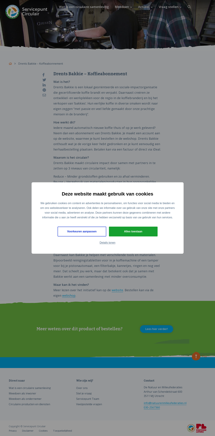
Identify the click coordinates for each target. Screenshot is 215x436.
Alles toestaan (133, 231)
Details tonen (107, 242)
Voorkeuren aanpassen (82, 231)
